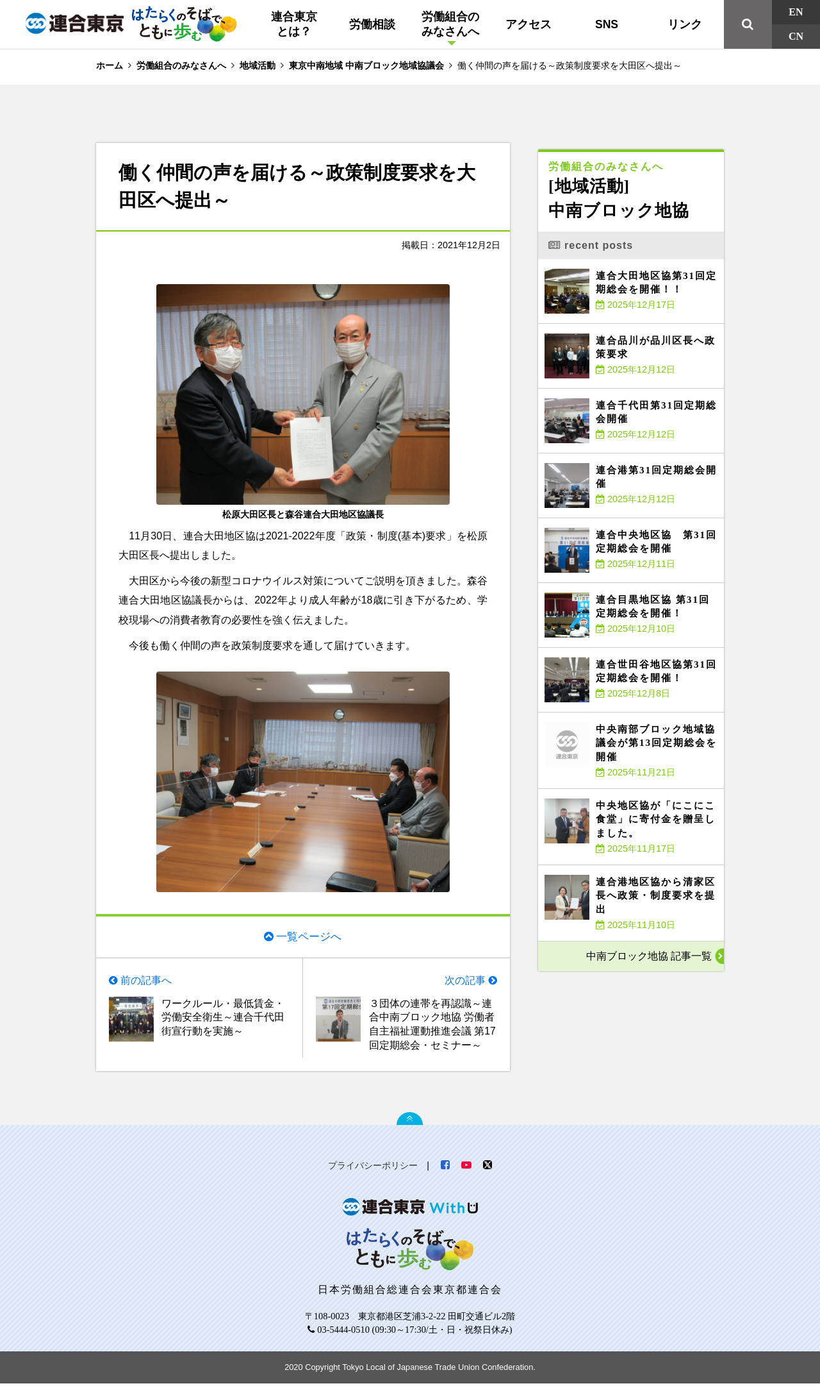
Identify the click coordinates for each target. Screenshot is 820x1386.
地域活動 (257, 65)
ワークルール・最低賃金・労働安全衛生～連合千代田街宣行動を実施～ (222, 1018)
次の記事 (465, 981)
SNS (606, 24)
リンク (685, 24)
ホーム (109, 65)
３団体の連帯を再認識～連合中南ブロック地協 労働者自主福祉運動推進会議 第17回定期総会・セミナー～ (432, 1025)
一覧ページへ (308, 935)
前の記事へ (146, 981)
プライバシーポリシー (373, 1168)
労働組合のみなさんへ (450, 24)
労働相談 (372, 24)
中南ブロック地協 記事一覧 (649, 956)
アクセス (528, 24)
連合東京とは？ (294, 24)
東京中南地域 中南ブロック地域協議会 (366, 65)
